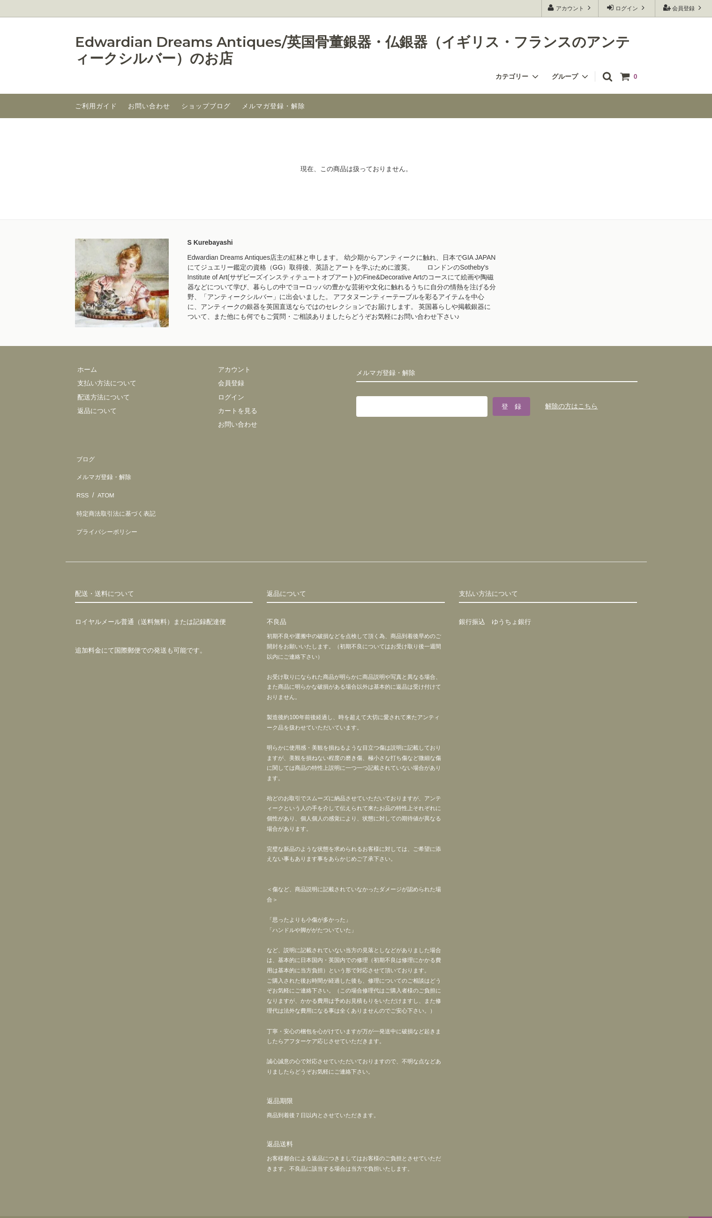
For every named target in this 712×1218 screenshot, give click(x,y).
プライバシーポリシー (108, 512)
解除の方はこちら (571, 404)
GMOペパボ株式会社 (155, 1206)
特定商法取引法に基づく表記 (117, 498)
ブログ (85, 457)
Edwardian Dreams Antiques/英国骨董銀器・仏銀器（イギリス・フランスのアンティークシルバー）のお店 (352, 50)
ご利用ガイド (96, 106)
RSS (82, 484)
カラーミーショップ (30, 1206)
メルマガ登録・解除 (273, 106)
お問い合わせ (149, 106)
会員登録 (683, 8)
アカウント (570, 8)
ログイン (627, 8)
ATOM (102, 484)
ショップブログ (206, 106)
